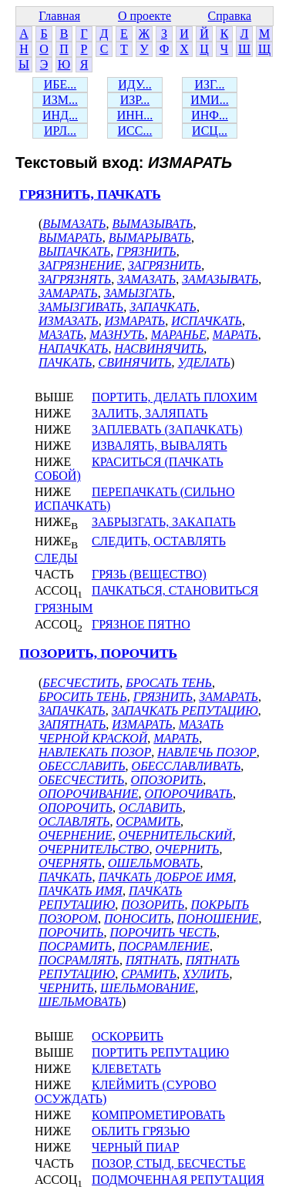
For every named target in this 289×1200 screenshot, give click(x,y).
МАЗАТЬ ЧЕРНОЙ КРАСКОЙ (131, 731)
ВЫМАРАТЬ (70, 237)
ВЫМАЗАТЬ (74, 223)
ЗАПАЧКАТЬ (163, 306)
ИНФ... (209, 115)
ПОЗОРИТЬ (152, 904)
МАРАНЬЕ (179, 334)
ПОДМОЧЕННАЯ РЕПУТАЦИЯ (178, 1179)
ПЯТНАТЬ (153, 960)
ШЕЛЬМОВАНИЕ (147, 987)
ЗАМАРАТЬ (68, 293)
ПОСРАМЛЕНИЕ (164, 946)
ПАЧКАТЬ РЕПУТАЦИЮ (110, 897)
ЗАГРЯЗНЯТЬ (75, 279)
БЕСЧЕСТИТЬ (80, 682)
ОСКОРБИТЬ (127, 1036)
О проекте (144, 15)
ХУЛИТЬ (206, 973)
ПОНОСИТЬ (137, 918)
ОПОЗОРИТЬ (166, 779)
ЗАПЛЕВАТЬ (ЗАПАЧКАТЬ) (167, 429)
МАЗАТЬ (61, 334)
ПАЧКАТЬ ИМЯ (81, 890)
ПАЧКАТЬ (65, 362)
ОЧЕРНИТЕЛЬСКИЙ (176, 835)
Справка (230, 15)
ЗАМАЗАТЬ (146, 279)
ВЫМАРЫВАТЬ (150, 237)
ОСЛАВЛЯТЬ (74, 821)
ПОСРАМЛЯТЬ (79, 960)
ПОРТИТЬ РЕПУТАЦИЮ (160, 1052)
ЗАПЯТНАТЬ (72, 724)
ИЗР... (135, 99)
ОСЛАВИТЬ (151, 807)
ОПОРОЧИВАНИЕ (89, 793)
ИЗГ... (209, 84)
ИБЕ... (60, 84)
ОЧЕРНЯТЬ (70, 863)
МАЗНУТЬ (116, 334)
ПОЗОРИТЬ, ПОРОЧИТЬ (98, 653)
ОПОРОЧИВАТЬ (189, 793)
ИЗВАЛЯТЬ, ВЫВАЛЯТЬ (159, 445)
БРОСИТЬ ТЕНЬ (83, 696)
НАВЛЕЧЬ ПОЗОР (207, 752)
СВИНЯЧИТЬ (134, 362)
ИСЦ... (209, 130)
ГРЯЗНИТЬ (146, 251)
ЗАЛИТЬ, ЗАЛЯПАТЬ (150, 413)
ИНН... (135, 115)
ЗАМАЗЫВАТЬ (220, 279)
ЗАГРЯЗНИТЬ (164, 265)
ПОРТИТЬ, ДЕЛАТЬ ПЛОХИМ (174, 397)
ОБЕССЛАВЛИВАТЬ (186, 766)
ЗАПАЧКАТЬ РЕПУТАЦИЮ (185, 710)
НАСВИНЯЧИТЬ (158, 348)
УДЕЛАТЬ (203, 362)
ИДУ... (134, 84)
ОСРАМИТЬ (148, 821)
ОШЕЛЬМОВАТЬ (154, 863)
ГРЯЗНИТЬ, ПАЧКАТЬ (90, 194)
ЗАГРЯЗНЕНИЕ (80, 265)
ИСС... (135, 130)
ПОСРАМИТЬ (75, 946)
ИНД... (60, 115)
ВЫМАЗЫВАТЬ (152, 223)
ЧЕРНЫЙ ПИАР (136, 1147)
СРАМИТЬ (148, 973)
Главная (59, 15)
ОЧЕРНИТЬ (187, 849)
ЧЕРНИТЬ (66, 987)
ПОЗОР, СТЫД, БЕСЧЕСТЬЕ (169, 1163)
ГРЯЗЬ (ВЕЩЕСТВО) (149, 574)
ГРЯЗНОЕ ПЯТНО (141, 624)
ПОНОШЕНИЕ (218, 918)
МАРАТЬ (235, 334)
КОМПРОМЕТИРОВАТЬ (158, 1114)
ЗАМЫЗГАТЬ (138, 293)
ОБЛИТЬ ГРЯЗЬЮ (141, 1131)
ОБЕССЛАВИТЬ (82, 766)
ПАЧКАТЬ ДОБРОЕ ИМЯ (165, 876)
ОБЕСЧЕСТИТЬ (81, 779)
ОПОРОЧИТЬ (76, 807)
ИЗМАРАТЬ (135, 320)
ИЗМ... (60, 99)
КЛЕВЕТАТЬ (126, 1068)
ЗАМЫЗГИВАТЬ (81, 306)
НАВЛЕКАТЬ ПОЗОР (95, 752)
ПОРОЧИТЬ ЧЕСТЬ (163, 932)
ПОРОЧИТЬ (71, 932)
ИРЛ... (60, 130)
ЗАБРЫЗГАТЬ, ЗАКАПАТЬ (164, 521)
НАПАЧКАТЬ (73, 348)
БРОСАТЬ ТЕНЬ (169, 682)
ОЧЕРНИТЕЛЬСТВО (94, 849)
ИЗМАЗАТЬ (69, 320)
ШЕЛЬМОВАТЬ (80, 1001)
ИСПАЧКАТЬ (206, 320)
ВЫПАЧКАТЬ (74, 251)
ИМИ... (209, 99)
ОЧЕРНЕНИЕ (76, 835)
